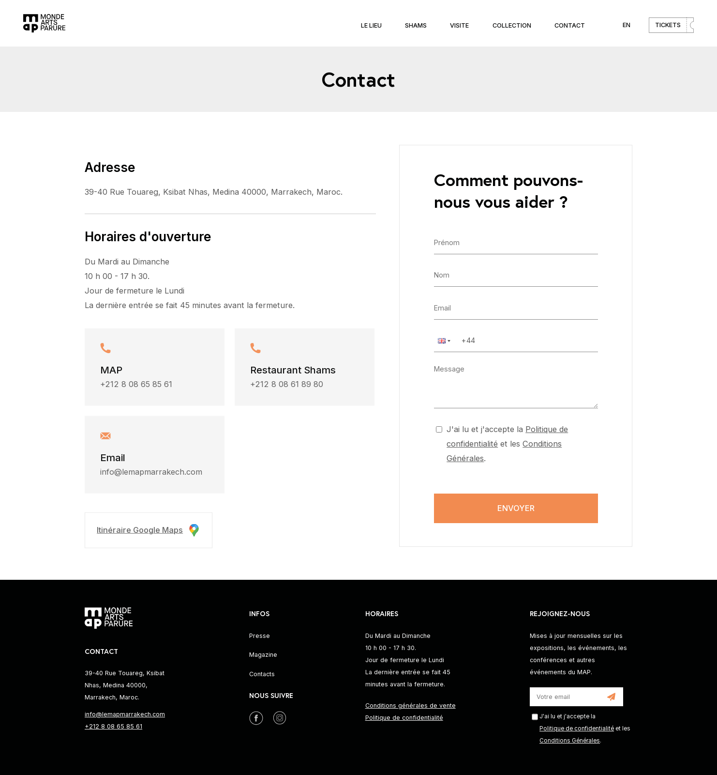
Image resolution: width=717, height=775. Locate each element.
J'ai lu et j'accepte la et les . (507, 443)
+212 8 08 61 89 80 (286, 386)
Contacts (262, 674)
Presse (259, 635)
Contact (569, 25)
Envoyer (516, 508)
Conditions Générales (569, 740)
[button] (443, 340)
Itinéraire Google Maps (148, 532)
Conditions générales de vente (410, 705)
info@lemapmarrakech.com (151, 474)
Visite (459, 25)
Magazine (263, 654)
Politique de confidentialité (404, 717)
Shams (416, 25)
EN (626, 25)
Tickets (668, 25)
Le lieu (371, 25)
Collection (512, 25)
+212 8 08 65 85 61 (136, 386)
